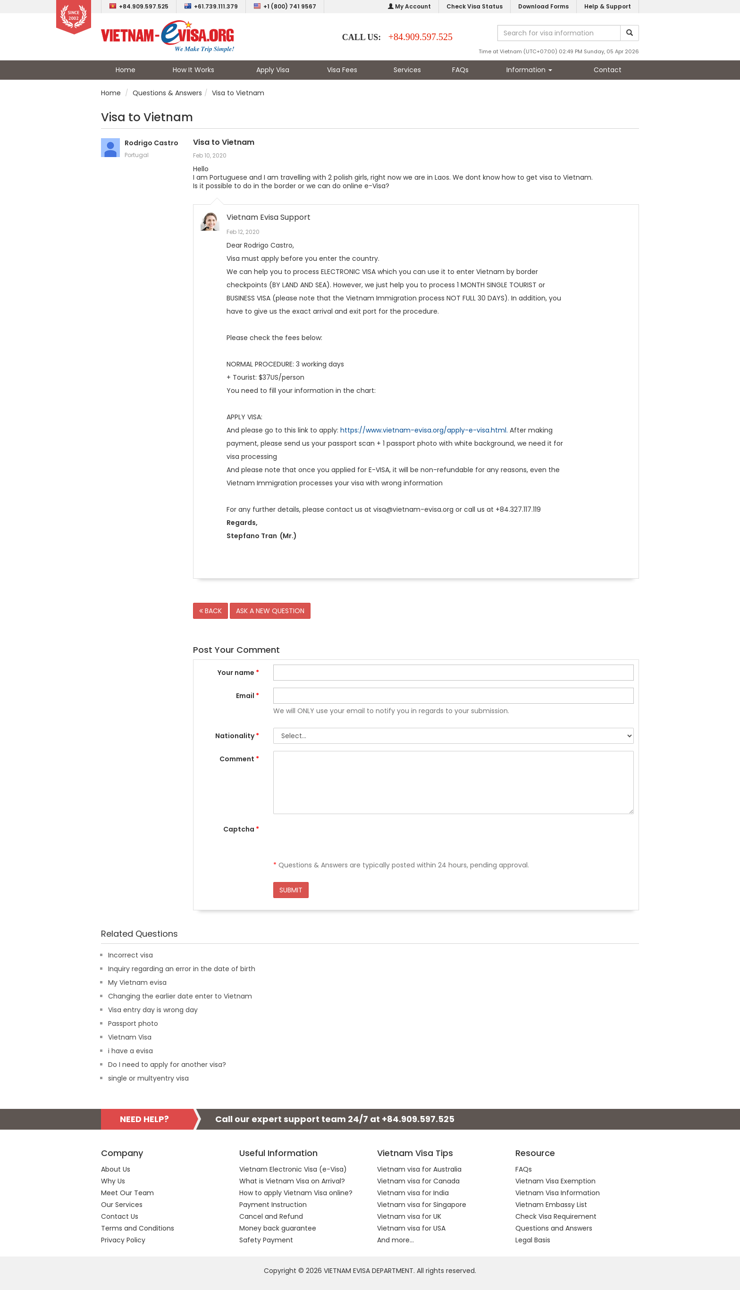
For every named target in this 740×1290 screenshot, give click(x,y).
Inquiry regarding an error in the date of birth (181, 969)
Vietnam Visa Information (557, 1193)
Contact (608, 70)
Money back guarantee (277, 1228)
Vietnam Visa (129, 1037)
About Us (115, 1169)
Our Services (122, 1204)
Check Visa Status (474, 6)
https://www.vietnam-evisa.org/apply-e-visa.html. (424, 430)
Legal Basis (532, 1240)
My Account (409, 6)
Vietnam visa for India (413, 1193)
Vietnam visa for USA (411, 1228)
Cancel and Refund (271, 1216)
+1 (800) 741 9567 (284, 6)
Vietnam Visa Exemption (555, 1181)
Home (125, 70)
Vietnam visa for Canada (418, 1181)
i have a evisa (130, 1051)
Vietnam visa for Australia (419, 1169)
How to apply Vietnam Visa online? (296, 1193)
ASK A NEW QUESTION (270, 611)
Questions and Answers (553, 1228)
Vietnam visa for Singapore (421, 1204)
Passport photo (133, 1023)
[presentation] (345, 839)
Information (529, 70)
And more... (395, 1240)
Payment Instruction (273, 1204)
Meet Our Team (127, 1193)
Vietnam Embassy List (551, 1204)
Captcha (241, 829)
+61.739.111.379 (211, 6)
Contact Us (119, 1216)
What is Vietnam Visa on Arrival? (292, 1181)
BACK (210, 611)
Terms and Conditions (137, 1228)
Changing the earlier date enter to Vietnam (180, 996)
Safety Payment (266, 1240)
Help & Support (607, 6)
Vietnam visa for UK (409, 1216)
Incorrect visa (130, 955)
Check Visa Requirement (556, 1216)
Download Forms (543, 6)
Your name (238, 672)
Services (407, 70)
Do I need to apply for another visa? (167, 1064)
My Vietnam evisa (137, 982)
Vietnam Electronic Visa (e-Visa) (293, 1169)
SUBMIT (291, 890)
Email (247, 695)
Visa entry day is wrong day (153, 1010)
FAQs (460, 70)
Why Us (113, 1181)
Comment (239, 759)
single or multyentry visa (148, 1078)
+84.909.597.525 (138, 6)
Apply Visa (272, 70)
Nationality (237, 736)
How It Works (193, 70)
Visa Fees (342, 70)
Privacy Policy (123, 1240)
